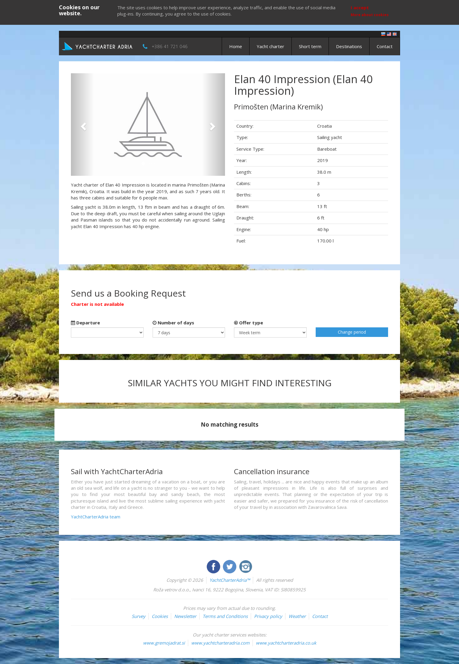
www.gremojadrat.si (164, 643)
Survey (138, 616)
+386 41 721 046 (170, 46)
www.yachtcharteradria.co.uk (286, 643)
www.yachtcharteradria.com (220, 643)
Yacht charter (270, 46)
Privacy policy (268, 616)
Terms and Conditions (225, 616)
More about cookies (370, 14)
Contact (385, 46)
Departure (85, 323)
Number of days (173, 323)
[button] (82, 124)
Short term (310, 46)
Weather (297, 616)
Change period (352, 332)
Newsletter (185, 616)
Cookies (160, 616)
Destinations (349, 46)
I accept (360, 7)
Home (235, 46)
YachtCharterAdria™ (229, 580)
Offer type (248, 323)
